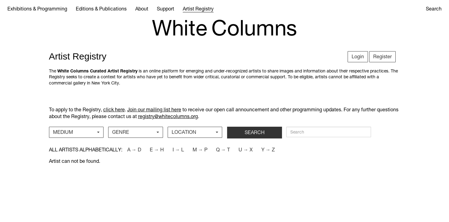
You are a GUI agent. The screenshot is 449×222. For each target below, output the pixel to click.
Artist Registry (198, 9)
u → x (246, 149)
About (141, 9)
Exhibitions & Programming (37, 9)
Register (382, 56)
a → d (134, 149)
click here (114, 109)
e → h (157, 149)
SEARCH (255, 132)
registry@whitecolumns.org (168, 116)
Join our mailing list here (154, 109)
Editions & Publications (101, 9)
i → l (178, 149)
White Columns (224, 28)
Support (165, 9)
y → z (268, 149)
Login (358, 56)
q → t (223, 149)
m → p (200, 149)
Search (434, 9)
